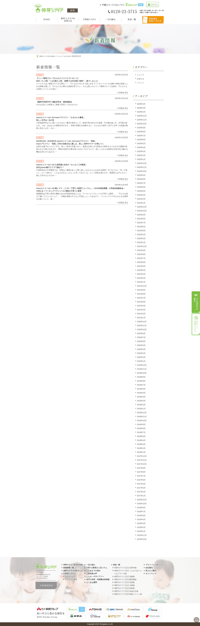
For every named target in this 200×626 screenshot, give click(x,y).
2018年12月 (142, 413)
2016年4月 (141, 519)
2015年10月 (142, 539)
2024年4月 (141, 195)
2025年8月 (141, 132)
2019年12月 (142, 365)
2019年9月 (141, 377)
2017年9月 (141, 468)
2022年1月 (141, 282)
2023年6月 (141, 227)
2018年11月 (142, 417)
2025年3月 (141, 151)
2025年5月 (141, 143)
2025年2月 (141, 155)
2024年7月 (141, 183)
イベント (140, 83)
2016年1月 (141, 531)
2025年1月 (141, 159)
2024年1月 (141, 203)
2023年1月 (141, 242)
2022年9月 (141, 250)
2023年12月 (142, 207)
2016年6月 (141, 515)
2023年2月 (141, 238)
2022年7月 (141, 258)
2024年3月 (141, 199)
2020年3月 (141, 353)
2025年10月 (142, 124)
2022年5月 (141, 266)
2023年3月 (141, 234)
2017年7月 (141, 476)
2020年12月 (142, 322)
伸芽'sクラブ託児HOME (47, 56)
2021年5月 (141, 306)
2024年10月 (142, 171)
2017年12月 (142, 456)
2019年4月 (141, 397)
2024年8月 (141, 179)
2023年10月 (142, 211)
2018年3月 (141, 444)
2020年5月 (141, 345)
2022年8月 (141, 254)
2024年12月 (142, 163)
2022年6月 (141, 262)
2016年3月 (141, 523)
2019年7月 (141, 385)
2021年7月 (141, 298)
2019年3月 (141, 401)
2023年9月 (141, 215)
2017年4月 (141, 484)
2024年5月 (141, 191)
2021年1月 (141, 318)
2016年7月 (141, 511)
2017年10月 (142, 464)
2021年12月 (142, 286)
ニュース (140, 75)
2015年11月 (142, 535)
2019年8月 (141, 381)
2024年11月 (142, 167)
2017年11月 (142, 460)
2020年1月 (141, 361)
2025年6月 (141, 140)
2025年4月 (141, 147)
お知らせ (140, 79)
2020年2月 (141, 357)
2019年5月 (141, 393)
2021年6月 (141, 302)
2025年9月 (141, 128)
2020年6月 (141, 341)
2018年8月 (141, 428)
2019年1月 (141, 409)
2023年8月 (141, 219)
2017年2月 (141, 492)
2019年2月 (141, 405)
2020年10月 (142, 329)
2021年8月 (141, 294)
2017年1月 (141, 496)
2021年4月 (141, 310)
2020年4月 (141, 349)
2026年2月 (141, 112)
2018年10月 (142, 420)
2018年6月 (141, 436)
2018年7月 (141, 432)
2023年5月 (141, 231)
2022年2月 (141, 278)
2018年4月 (141, 440)
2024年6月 (141, 187)
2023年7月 (141, 223)
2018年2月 (141, 448)
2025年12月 (142, 116)
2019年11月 (142, 369)
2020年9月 (141, 333)
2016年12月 (142, 500)
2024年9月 (141, 175)
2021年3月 (141, 314)
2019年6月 (141, 389)
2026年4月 (141, 104)
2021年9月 (141, 290)
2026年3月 (141, 108)
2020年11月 (142, 325)
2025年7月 (141, 136)
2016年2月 (141, 527)
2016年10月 (142, 504)
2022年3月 (141, 274)
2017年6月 (141, 480)
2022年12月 (142, 246)
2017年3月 (141, 488)
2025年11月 (142, 120)
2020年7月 (141, 337)
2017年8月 (141, 472)
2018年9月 (141, 424)
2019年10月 (142, 373)
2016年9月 (141, 508)
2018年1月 (141, 452)
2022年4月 (141, 270)
